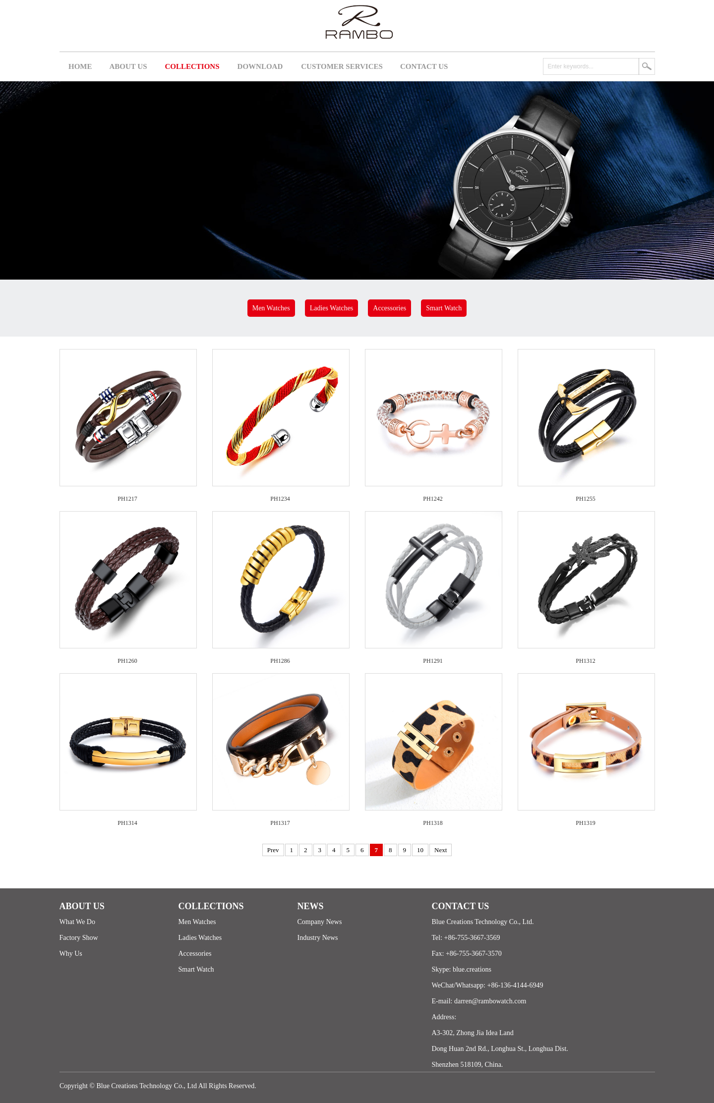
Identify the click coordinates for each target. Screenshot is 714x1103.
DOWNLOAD (260, 66)
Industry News (318, 937)
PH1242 (432, 498)
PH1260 (127, 660)
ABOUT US (128, 66)
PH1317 (280, 822)
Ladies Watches (332, 308)
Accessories (389, 308)
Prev (273, 850)
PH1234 (280, 498)
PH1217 (127, 498)
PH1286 (280, 660)
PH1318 (432, 822)
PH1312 (585, 660)
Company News (320, 922)
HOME (80, 66)
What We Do (77, 922)
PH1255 (585, 498)
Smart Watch (444, 308)
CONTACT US (424, 66)
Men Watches (271, 308)
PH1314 (127, 822)
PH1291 (432, 660)
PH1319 (585, 822)
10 (420, 850)
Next (440, 850)
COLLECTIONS (192, 66)
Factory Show (79, 937)
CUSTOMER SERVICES (342, 66)
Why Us (71, 953)
